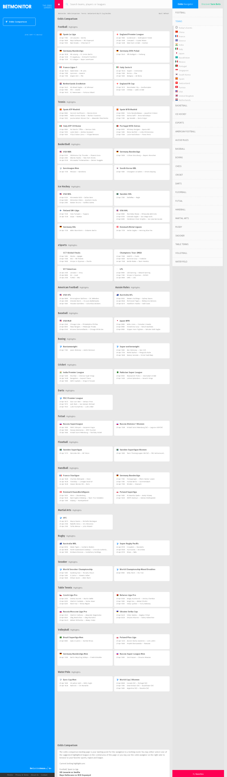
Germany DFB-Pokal (127, 51)
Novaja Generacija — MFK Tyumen (83, 430)
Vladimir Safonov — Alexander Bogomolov (85, 615)
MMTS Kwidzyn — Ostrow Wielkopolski (141, 498)
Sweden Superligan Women (131, 449)
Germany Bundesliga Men (74, 654)
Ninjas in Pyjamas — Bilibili (137, 275)
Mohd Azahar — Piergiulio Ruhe (139, 352)
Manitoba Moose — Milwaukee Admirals (142, 214)
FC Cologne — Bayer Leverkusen (82, 59)
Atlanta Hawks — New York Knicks (83, 158)
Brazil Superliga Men (71, 637)
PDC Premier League (71, 398)
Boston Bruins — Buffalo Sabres (82, 203)
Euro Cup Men (68, 679)
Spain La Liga (68, 34)
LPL (119, 269)
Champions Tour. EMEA (129, 253)
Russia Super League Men (130, 654)
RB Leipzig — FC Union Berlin (81, 54)
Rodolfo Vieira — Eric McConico (81, 524)
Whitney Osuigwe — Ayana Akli (138, 129)
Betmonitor (62, 13)
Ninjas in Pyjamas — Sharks (80, 261)
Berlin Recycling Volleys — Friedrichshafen (86, 657)
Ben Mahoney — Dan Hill (136, 350)
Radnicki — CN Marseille (79, 686)
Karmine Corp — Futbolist (136, 259)
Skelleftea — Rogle (133, 197)
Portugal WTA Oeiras (128, 126)
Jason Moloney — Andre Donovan (82, 350)
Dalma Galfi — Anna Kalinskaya (138, 116)
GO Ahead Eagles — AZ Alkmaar (81, 87)
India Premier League (72, 372)
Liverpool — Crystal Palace (136, 40)
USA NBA (65, 151)
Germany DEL (68, 227)
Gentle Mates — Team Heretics (138, 261)
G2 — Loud (74, 275)
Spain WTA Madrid (126, 109)
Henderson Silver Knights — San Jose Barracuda (144, 219)
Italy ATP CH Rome (70, 126)
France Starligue (69, 475)
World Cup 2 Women (127, 679)
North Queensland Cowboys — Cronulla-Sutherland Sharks (92, 550)
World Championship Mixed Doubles (135, 569)
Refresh (166, 13)
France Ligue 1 (68, 67)
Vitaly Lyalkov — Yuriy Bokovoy (139, 604)
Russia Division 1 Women (130, 424)
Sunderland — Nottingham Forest (139, 38)
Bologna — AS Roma (134, 76)
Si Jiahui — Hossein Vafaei (80, 575)
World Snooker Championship (76, 569)
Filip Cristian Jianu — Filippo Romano (84, 134)
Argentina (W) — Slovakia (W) (138, 688)
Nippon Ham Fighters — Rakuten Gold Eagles (143, 329)
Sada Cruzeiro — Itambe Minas (81, 641)
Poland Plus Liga (126, 637)
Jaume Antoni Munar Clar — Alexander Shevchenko (89, 118)
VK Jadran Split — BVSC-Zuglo (81, 683)
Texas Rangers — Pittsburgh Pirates (83, 327)
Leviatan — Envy (76, 273)
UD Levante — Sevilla (78, 38)
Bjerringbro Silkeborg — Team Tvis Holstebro (86, 498)
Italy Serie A (124, 67)
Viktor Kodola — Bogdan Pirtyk (138, 615)
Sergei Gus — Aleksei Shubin (137, 601)
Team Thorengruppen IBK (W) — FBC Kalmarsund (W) (147, 453)
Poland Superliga (126, 492)
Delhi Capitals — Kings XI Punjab (82, 381)
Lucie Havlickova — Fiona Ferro (139, 134)
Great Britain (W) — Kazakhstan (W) (140, 686)
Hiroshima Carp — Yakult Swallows (140, 327)
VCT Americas (68, 269)
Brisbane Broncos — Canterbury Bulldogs (85, 552)
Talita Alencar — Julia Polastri (81, 526)
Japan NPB (123, 321)
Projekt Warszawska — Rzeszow (138, 643)
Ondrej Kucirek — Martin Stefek (81, 599)
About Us (34, 775)
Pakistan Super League (129, 372)
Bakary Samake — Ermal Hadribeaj (140, 355)
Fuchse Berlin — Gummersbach (138, 482)
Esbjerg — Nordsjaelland (79, 501)
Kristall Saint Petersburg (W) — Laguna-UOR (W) (145, 427)
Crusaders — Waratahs (135, 547)
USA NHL (65, 194)
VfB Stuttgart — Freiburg (136, 54)
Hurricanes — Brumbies (136, 550)
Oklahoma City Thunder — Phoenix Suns (85, 155)
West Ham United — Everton (137, 43)
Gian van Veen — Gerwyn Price (81, 402)
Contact (44, 775)
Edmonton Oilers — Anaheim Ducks (83, 200)
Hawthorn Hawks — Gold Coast (138, 304)
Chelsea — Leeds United (135, 90)
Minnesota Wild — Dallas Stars (81, 197)
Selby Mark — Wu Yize (135, 573)
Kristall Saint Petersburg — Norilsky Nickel (86, 432)
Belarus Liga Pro (126, 595)
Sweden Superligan (71, 449)
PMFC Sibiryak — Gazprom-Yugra (82, 427)
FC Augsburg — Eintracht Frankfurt (83, 57)
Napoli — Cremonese (134, 71)
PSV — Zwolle (75, 90)
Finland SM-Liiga (69, 210)
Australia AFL (124, 295)
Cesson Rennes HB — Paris (80, 484)
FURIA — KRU (75, 278)
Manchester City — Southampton (139, 87)
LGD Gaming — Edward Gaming (138, 273)
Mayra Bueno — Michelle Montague (83, 521)
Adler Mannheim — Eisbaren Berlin (83, 230)
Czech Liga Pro (68, 595)
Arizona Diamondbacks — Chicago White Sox (86, 329)
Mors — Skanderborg (77, 495)
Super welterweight (127, 346)
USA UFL (65, 295)
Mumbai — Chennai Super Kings (82, 376)
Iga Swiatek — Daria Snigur (137, 118)
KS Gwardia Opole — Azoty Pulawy (139, 495)
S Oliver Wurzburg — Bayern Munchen (141, 155)
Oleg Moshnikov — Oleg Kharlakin (83, 618)
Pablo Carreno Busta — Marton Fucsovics (85, 116)
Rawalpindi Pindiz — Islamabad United (141, 376)
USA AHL (122, 210)
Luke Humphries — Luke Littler (82, 407)
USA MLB (65, 321)
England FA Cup (125, 83)
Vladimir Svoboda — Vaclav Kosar (82, 601)
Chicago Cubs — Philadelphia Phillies (84, 324)
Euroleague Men (69, 168)
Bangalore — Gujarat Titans (80, 378)
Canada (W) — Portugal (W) (137, 683)
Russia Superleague (71, 424)
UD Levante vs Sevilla (70, 772)
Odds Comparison (16, 22)
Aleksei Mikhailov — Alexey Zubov (82, 620)
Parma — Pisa (132, 73)
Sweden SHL (124, 194)
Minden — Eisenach (134, 484)
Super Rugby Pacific (127, 543)
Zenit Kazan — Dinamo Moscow (139, 657)
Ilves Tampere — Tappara (79, 214)
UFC (63, 518)
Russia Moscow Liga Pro (73, 611)
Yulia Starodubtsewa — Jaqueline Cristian (142, 113)
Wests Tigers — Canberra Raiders (82, 547)
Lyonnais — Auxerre (77, 73)
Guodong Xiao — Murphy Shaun (82, 573)
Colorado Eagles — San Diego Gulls (139, 217)
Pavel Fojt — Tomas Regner (80, 604)
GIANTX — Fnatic (133, 256)
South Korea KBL (126, 168)
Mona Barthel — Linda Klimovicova (140, 132)
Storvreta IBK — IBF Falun (79, 453)
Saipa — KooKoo (76, 217)
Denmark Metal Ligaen (129, 227)
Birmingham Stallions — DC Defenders (84, 298)
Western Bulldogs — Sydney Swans (139, 298)
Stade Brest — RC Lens (78, 71)
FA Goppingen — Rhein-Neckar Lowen (141, 479)
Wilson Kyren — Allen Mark (80, 578)
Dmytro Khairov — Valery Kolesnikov (140, 618)
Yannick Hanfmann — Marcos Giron (83, 113)
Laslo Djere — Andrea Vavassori (81, 132)
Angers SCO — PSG (76, 76)
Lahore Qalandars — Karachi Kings (140, 378)
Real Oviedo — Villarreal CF (80, 43)
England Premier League (130, 34)
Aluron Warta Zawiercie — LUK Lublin (141, 641)
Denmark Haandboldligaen (74, 492)
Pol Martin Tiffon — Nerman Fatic (83, 129)
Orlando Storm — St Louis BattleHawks (84, 301)
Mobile (10, 775)
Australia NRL (68, 543)
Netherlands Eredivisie (72, 83)
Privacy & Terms (21, 775)
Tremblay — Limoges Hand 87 (81, 482)
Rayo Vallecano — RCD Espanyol (82, 40)
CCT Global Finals (70, 253)
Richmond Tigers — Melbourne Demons (141, 301)
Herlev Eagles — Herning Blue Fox (139, 230)
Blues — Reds (132, 552)
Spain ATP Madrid (70, 109)
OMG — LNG (131, 278)
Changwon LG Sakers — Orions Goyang (141, 172)
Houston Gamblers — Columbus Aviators (85, 304)
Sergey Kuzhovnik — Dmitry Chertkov (141, 599)
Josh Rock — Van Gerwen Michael (82, 404)
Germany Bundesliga (71, 51)
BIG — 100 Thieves (76, 259)
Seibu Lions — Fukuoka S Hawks (139, 324)
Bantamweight (68, 346)
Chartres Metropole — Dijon (80, 479)
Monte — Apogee (76, 256)
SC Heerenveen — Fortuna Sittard (82, 92)
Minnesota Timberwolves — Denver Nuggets (86, 160)
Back (160, 13)
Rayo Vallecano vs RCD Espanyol (75, 775)
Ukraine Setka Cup (127, 611)
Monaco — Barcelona (78, 172)
